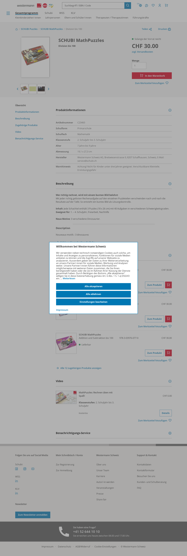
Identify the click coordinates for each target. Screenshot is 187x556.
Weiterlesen (69, 278)
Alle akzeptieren (94, 286)
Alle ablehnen (93, 294)
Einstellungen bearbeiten (93, 301)
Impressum (62, 309)
